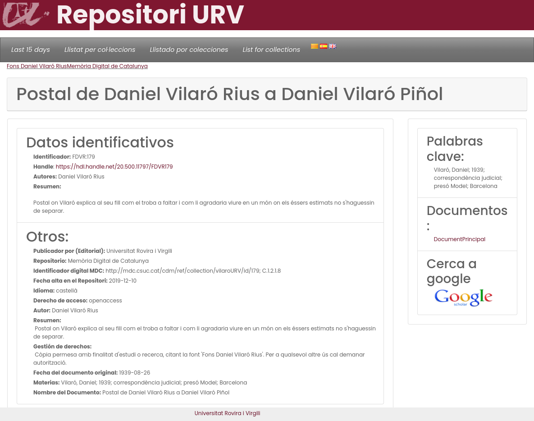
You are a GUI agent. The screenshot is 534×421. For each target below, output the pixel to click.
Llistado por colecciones (189, 49)
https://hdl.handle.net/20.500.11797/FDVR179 (114, 166)
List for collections (271, 49)
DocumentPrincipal (459, 239)
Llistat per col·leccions (100, 49)
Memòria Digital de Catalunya (107, 66)
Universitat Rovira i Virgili (227, 413)
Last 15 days (30, 49)
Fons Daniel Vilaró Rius (37, 66)
